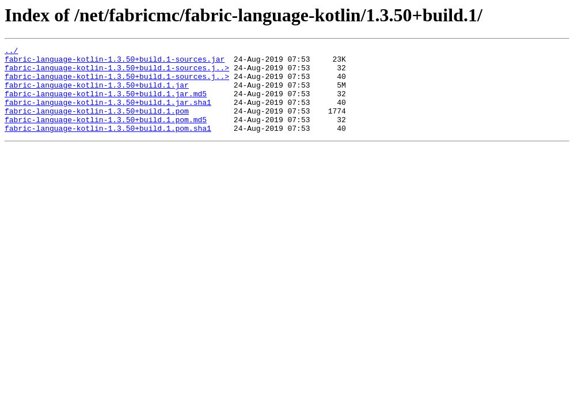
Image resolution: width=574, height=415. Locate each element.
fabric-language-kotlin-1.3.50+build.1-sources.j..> (117, 72)
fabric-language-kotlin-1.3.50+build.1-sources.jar (115, 62)
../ (11, 52)
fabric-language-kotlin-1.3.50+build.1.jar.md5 (106, 104)
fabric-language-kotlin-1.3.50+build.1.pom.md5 (106, 135)
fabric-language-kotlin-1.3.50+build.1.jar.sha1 (108, 114)
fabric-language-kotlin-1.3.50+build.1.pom (97, 124)
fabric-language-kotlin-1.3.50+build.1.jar (97, 93)
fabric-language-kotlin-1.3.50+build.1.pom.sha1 (108, 145)
